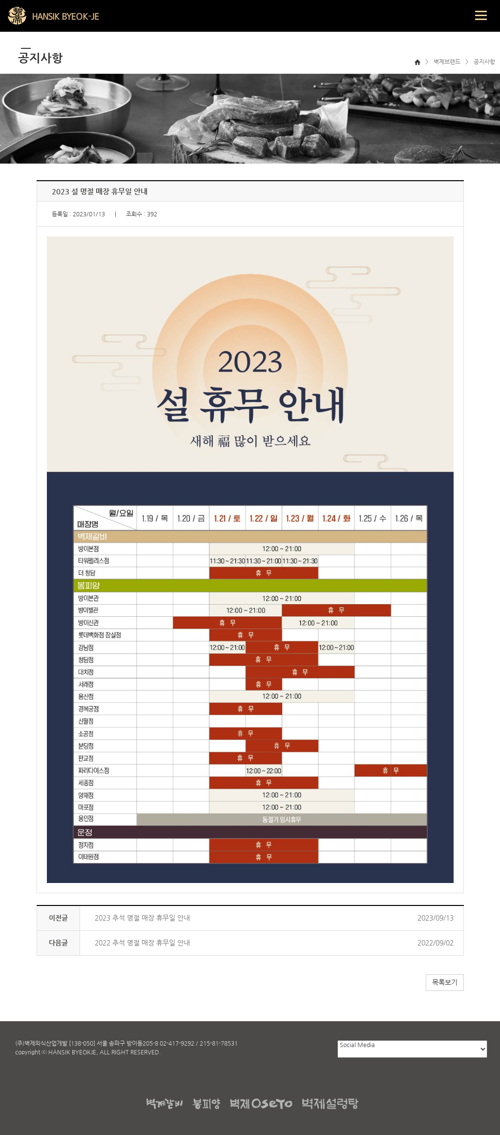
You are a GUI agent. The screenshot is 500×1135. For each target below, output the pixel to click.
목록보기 (445, 982)
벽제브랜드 (447, 61)
